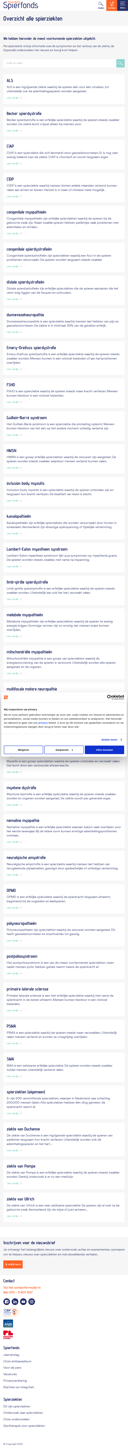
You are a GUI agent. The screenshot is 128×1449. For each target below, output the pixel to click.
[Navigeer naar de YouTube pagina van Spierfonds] (23, 1301)
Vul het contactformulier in (21, 1287)
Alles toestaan (104, 749)
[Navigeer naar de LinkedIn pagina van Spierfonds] (15, 1301)
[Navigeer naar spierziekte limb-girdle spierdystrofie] (64, 590)
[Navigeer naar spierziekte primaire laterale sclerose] (64, 999)
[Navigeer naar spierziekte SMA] (64, 1067)
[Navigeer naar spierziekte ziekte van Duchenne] (64, 1139)
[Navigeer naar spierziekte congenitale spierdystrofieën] (64, 257)
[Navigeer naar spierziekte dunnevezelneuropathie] (64, 323)
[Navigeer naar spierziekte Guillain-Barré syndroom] (64, 426)
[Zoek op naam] (59, 63)
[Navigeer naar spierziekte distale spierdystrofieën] (64, 290)
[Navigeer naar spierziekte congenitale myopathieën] (64, 222)
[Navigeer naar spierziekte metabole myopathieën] (64, 625)
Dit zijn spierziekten (16, 1406)
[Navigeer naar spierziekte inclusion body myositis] (64, 491)
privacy (43, 722)
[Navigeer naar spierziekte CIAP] (64, 154)
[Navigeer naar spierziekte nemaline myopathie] (64, 831)
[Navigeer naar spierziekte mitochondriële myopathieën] (64, 662)
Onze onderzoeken (16, 1419)
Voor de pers (12, 1367)
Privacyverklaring (15, 1381)
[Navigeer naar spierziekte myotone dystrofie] (64, 796)
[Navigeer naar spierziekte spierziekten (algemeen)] (64, 1102)
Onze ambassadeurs (17, 1361)
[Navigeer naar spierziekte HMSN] (64, 459)
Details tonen (109, 739)
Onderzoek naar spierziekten (23, 1413)
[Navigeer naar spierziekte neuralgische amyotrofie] (64, 866)
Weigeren (23, 749)
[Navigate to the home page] (20, 5)
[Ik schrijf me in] (13, 1264)
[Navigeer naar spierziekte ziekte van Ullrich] (64, 1207)
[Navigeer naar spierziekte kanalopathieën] (64, 524)
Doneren (112, 5)
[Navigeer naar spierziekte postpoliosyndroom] (64, 964)
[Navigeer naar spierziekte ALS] (64, 89)
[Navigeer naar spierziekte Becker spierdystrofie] (64, 122)
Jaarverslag (11, 1354)
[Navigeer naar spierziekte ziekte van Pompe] (64, 1174)
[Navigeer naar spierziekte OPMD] (64, 899)
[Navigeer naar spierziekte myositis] (64, 763)
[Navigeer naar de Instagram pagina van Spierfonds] (31, 1301)
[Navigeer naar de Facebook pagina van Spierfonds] (6, 1301)
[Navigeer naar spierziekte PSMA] (64, 1034)
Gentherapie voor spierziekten (24, 1426)
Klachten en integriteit (18, 1387)
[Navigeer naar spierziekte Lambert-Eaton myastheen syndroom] (64, 557)
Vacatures (10, 1374)
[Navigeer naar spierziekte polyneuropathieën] (64, 932)
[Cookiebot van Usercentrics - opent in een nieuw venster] (109, 697)
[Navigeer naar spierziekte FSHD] (64, 393)
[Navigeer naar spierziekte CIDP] (64, 187)
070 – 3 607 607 (21, 1292)
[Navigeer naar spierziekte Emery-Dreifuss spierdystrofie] (64, 358)
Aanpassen (64, 749)
